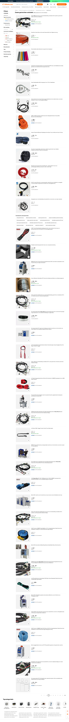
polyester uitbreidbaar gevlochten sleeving (56, 217)
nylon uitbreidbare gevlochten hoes (50, 222)
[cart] (51, 4)
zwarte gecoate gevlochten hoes (22, 222)
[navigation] (8, 353)
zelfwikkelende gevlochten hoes (54, 714)
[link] (67, 711)
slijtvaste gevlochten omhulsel (31, 217)
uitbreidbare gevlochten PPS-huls (57, 220)
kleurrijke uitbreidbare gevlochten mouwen (40, 714)
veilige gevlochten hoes (24, 717)
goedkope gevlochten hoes (10, 713)
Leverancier (39, 23)
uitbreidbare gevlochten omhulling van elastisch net (40, 715)
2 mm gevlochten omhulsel (53, 713)
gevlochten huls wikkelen (9, 717)
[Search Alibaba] (25, 4)
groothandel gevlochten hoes (45, 220)
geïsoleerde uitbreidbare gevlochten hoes (40, 717)
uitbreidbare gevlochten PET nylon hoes (36, 222)
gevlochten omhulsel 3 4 (39, 225)
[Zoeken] (40, 4)
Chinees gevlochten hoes (21, 220)
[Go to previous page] (41, 695)
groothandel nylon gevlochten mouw (26, 713)
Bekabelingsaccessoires (40, 10)
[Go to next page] (62, 695)
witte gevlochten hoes (29, 225)
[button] (35, 4)
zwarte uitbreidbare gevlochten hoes (26, 715)
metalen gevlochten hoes (42, 217)
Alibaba (16, 10)
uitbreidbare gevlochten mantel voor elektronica (40, 713)
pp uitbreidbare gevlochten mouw (55, 715)
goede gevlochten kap (9, 714)
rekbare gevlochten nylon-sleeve (32, 220)
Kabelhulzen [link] (49, 10)
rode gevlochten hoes (20, 217)
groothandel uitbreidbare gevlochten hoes (11, 715)
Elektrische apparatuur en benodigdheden (26, 10)
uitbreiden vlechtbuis (20, 225)
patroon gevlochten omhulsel (50, 225)
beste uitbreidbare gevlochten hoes (26, 714)
